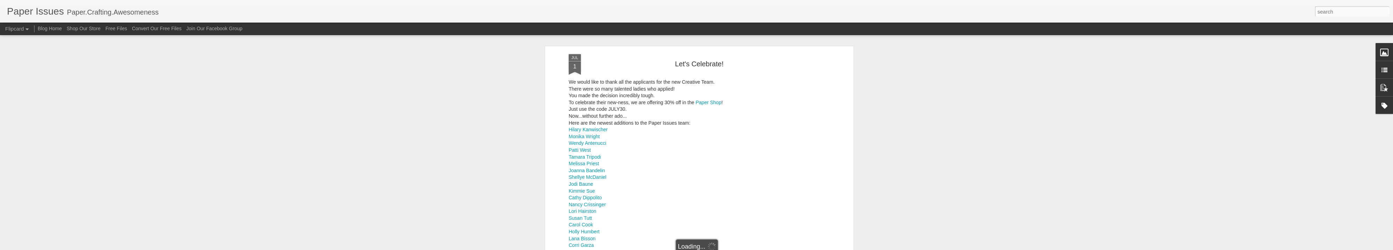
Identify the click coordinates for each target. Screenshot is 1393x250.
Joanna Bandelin (587, 158)
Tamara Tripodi (585, 145)
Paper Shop (708, 90)
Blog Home (50, 28)
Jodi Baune (581, 172)
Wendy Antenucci (587, 131)
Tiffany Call (581, 240)
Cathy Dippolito (585, 185)
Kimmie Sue (582, 179)
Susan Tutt (580, 206)
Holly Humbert (584, 219)
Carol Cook (581, 213)
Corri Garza (581, 233)
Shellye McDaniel (587, 165)
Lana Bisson (582, 226)
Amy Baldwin (583, 247)
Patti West (580, 138)
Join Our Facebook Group (214, 28)
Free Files (116, 28)
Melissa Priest (584, 151)
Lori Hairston (582, 199)
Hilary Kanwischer (588, 117)
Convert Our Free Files (156, 28)
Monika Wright (584, 124)
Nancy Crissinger (587, 192)
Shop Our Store (84, 28)
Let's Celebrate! (699, 52)
